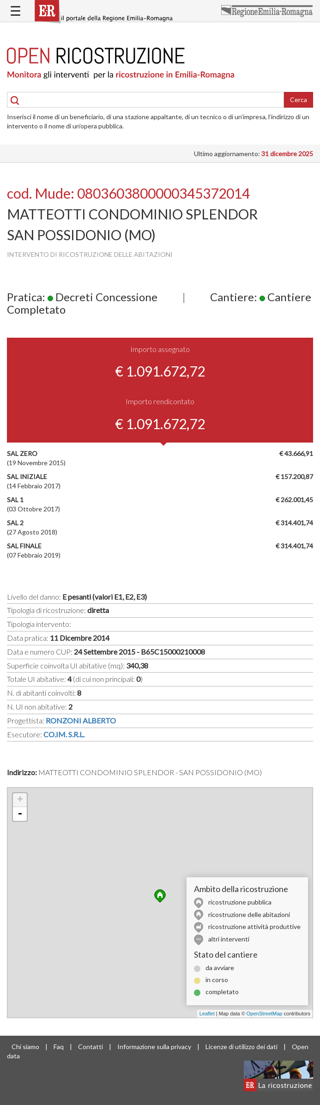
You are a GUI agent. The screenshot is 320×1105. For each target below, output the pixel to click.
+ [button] (20, 800)
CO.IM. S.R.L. (64, 734)
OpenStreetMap (265, 1013)
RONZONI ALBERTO (81, 720)
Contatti (90, 1046)
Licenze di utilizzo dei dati (241, 1046)
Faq (59, 1046)
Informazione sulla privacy (154, 1046)
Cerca (298, 99)
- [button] (20, 814)
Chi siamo (25, 1046)
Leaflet (207, 1013)
